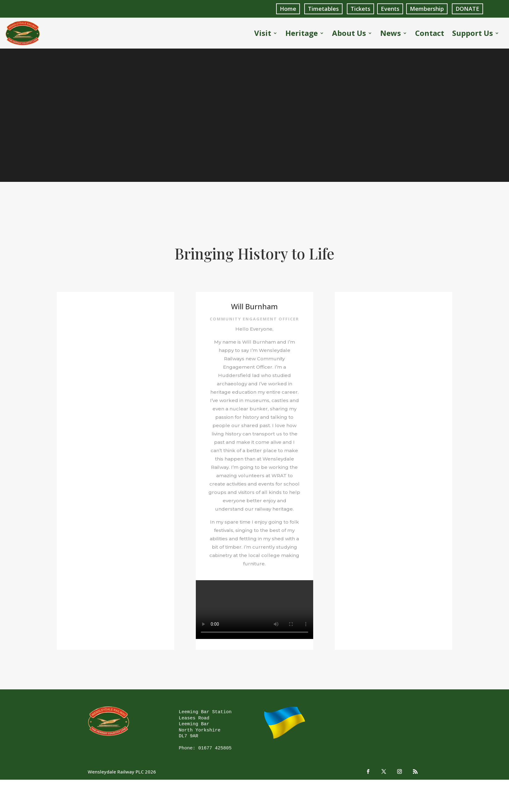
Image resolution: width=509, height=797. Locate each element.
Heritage (301, 34)
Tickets (360, 8)
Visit (262, 34)
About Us (349, 34)
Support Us (472, 34)
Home (288, 8)
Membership (427, 8)
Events (390, 8)
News (390, 34)
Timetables (323, 8)
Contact (429, 34)
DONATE (467, 8)
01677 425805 (215, 748)
